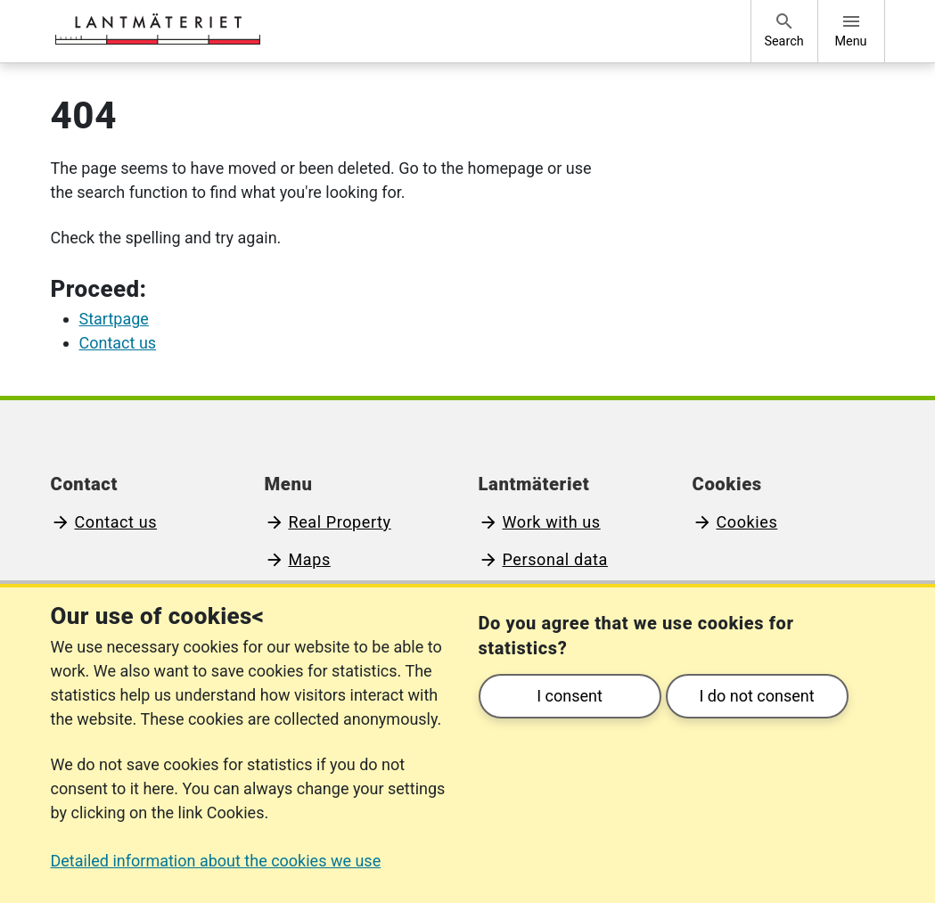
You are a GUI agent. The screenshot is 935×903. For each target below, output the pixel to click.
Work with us (552, 522)
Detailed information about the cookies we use (216, 860)
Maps (310, 559)
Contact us (116, 522)
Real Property (340, 522)
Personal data (555, 559)
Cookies (747, 522)
